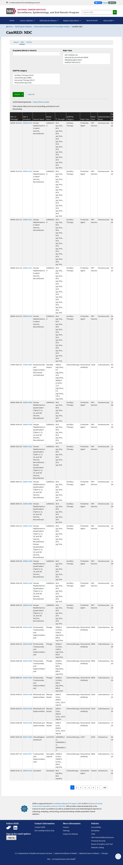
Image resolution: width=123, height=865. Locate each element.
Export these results (41, 102)
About (16, 42)
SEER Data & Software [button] (48, 20)
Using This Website (70, 834)
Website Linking (97, 847)
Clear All (31, 94)
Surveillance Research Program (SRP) (67, 803)
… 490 (103, 787)
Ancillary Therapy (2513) (36, 75)
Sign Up (11, 837)
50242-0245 (27, 627)
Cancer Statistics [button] (26, 20)
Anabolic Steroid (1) (86, 62)
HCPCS (29, 42)
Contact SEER (40, 827)
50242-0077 (27, 754)
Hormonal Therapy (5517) (36, 80)
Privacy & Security (98, 841)
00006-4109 (27, 424)
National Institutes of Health (66, 853)
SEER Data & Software (23, 26)
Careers (66, 827)
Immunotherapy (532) (36, 82)
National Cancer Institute (89, 853)
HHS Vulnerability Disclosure (102, 837)
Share (98, 3)
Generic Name (38, 119)
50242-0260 (27, 661)
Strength (61, 119)
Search (17, 94)
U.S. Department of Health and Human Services (33, 853)
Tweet (105, 3)
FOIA (93, 834)
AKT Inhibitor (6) (86, 55)
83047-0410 (27, 737)
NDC (22, 42)
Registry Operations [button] (71, 20)
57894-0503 (27, 364)
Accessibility (96, 827)
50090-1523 (27, 446)
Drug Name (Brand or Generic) (24, 50)
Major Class (67, 50)
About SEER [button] (108, 20)
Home (12, 20)
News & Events (92, 20)
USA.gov (104, 853)
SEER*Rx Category (20, 70)
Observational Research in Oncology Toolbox (52, 26)
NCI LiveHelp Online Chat (44, 830)
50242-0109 (27, 708)
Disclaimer (95, 830)
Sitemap (66, 830)
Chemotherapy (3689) (36, 77)
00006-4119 (27, 123)
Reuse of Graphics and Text (102, 844)
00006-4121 (27, 219)
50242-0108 (27, 694)
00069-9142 (27, 770)
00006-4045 (27, 402)
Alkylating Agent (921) (86, 60)
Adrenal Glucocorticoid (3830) (86, 57)
